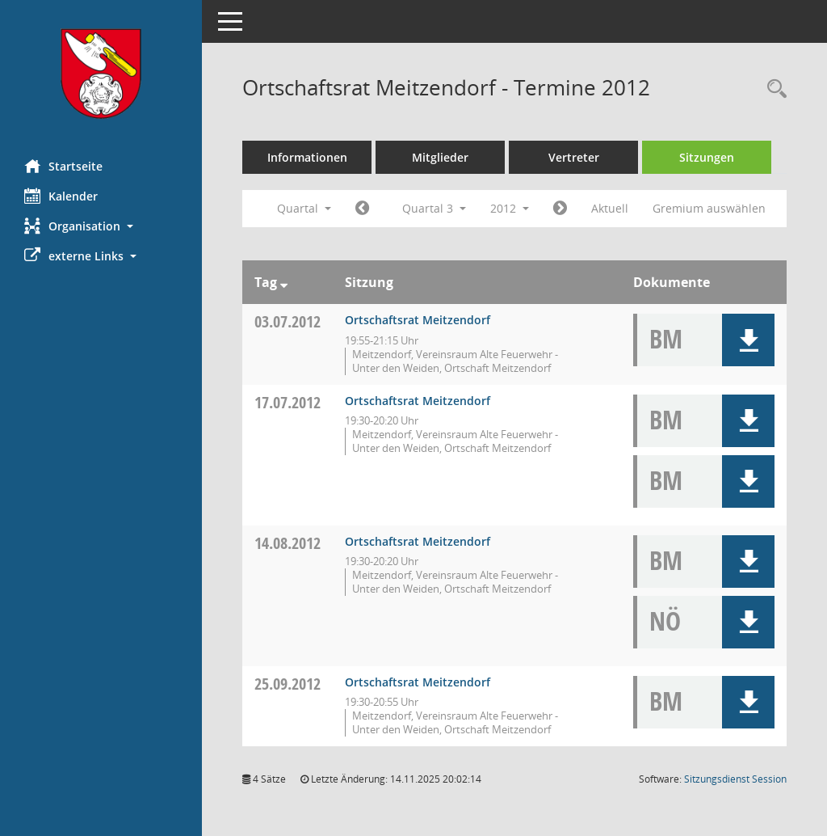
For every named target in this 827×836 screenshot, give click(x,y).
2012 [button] (509, 208)
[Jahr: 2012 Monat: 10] (560, 208)
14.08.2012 (287, 543)
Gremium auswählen (709, 208)
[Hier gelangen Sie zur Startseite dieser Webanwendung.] (101, 73)
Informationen (307, 157)
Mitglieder (440, 157)
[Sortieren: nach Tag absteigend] (284, 282)
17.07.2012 (287, 402)
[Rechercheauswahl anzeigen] (773, 89)
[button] (101, 226)
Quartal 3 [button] (434, 208)
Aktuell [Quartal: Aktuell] (609, 208)
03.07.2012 (287, 321)
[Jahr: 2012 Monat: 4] (362, 208)
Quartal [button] (304, 208)
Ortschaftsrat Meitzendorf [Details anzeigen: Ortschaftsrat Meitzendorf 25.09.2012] (417, 682)
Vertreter (573, 157)
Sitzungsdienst (735, 779)
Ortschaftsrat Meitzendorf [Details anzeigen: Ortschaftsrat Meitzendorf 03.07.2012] (417, 319)
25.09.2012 (287, 684)
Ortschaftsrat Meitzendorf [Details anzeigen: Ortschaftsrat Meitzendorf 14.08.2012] (417, 541)
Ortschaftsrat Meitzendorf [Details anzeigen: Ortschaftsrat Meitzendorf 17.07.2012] (417, 400)
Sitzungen (706, 157)
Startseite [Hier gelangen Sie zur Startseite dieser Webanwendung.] (63, 166)
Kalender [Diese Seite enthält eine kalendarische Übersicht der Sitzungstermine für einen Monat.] (61, 196)
